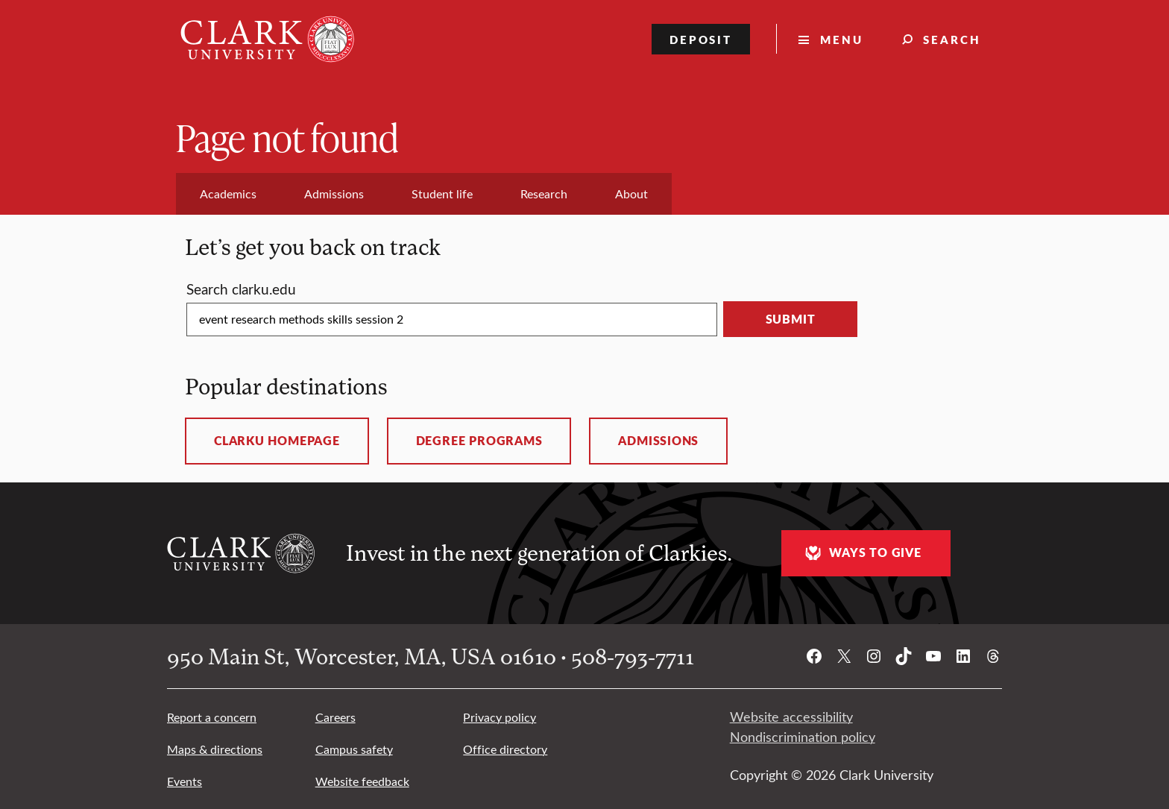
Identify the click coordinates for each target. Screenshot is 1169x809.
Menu (841, 39)
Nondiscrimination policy (802, 737)
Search (952, 39)
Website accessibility (791, 716)
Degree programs (479, 440)
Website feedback (362, 781)
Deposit (701, 39)
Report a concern (211, 717)
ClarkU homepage (277, 440)
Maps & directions (214, 749)
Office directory (505, 749)
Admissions (658, 440)
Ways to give (861, 552)
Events (184, 781)
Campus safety (354, 749)
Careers (335, 717)
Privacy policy (499, 717)
